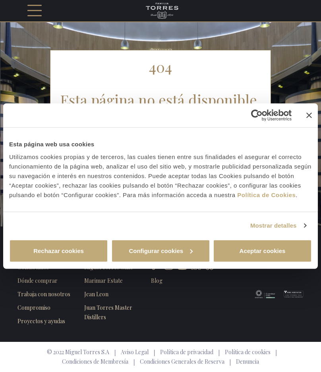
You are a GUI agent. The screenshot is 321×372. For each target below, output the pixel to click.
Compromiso (33, 307)
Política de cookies (248, 352)
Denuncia (247, 361)
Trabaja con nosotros (43, 294)
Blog (156, 280)
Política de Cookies (266, 194)
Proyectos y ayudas (41, 321)
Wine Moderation (289, 294)
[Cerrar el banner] (309, 115)
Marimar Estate (103, 280)
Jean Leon (96, 294)
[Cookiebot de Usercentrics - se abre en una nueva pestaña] (257, 115)
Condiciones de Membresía (95, 361)
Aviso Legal (135, 352)
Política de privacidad (186, 352)
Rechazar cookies (58, 250)
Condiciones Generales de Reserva (182, 361)
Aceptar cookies (263, 250)
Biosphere (260, 294)
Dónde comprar (37, 280)
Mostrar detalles (273, 225)
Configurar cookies (161, 250)
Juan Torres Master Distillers (108, 312)
